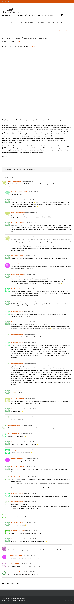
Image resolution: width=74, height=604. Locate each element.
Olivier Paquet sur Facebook (17, 288)
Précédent (62, 31)
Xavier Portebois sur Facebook (14, 181)
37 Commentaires (22, 41)
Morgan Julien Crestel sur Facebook (19, 191)
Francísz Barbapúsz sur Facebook (18, 263)
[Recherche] (62, 15)
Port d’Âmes (32, 46)
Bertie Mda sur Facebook (13, 547)
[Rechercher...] (54, 15)
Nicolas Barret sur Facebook (17, 334)
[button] (62, 22)
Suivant (68, 31)
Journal (15, 41)
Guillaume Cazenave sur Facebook (15, 571)
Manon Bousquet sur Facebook (15, 514)
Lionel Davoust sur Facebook (17, 199)
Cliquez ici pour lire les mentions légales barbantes (13, 600)
